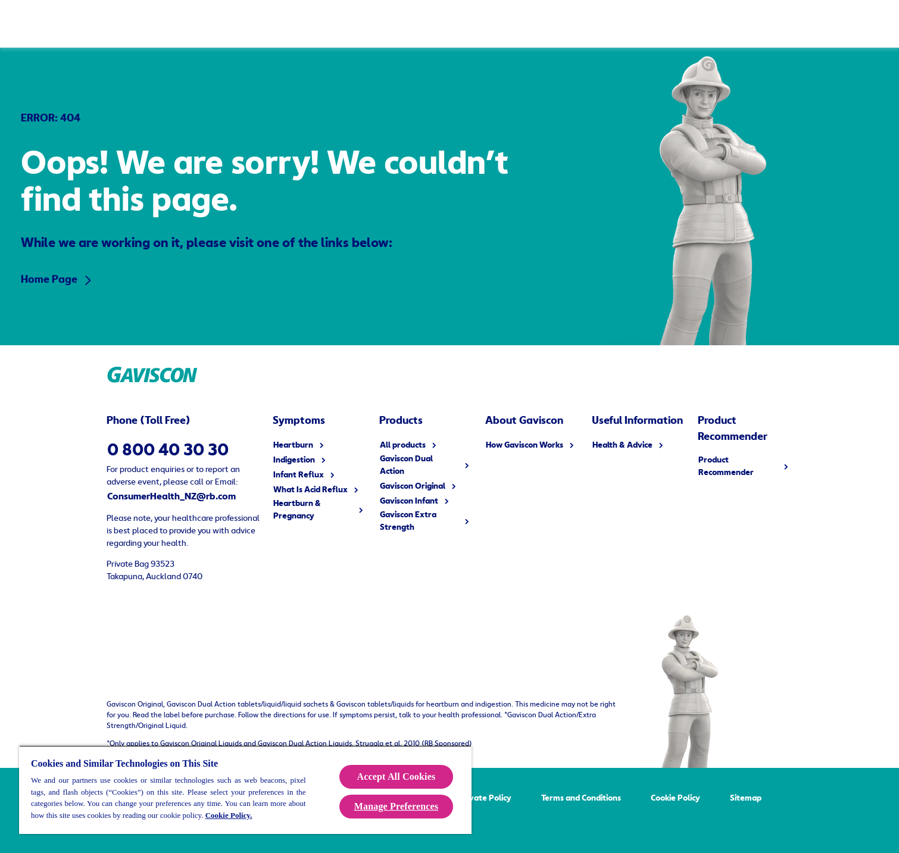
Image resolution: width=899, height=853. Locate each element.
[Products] (179, 24)
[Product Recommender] (669, 24)
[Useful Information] (505, 24)
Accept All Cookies (396, 776)
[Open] (875, 24)
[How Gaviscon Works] (390, 24)
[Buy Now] (765, 24)
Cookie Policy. (228, 815)
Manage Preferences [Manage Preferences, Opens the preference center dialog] (396, 806)
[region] (245, 789)
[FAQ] (582, 24)
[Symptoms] (282, 24)
